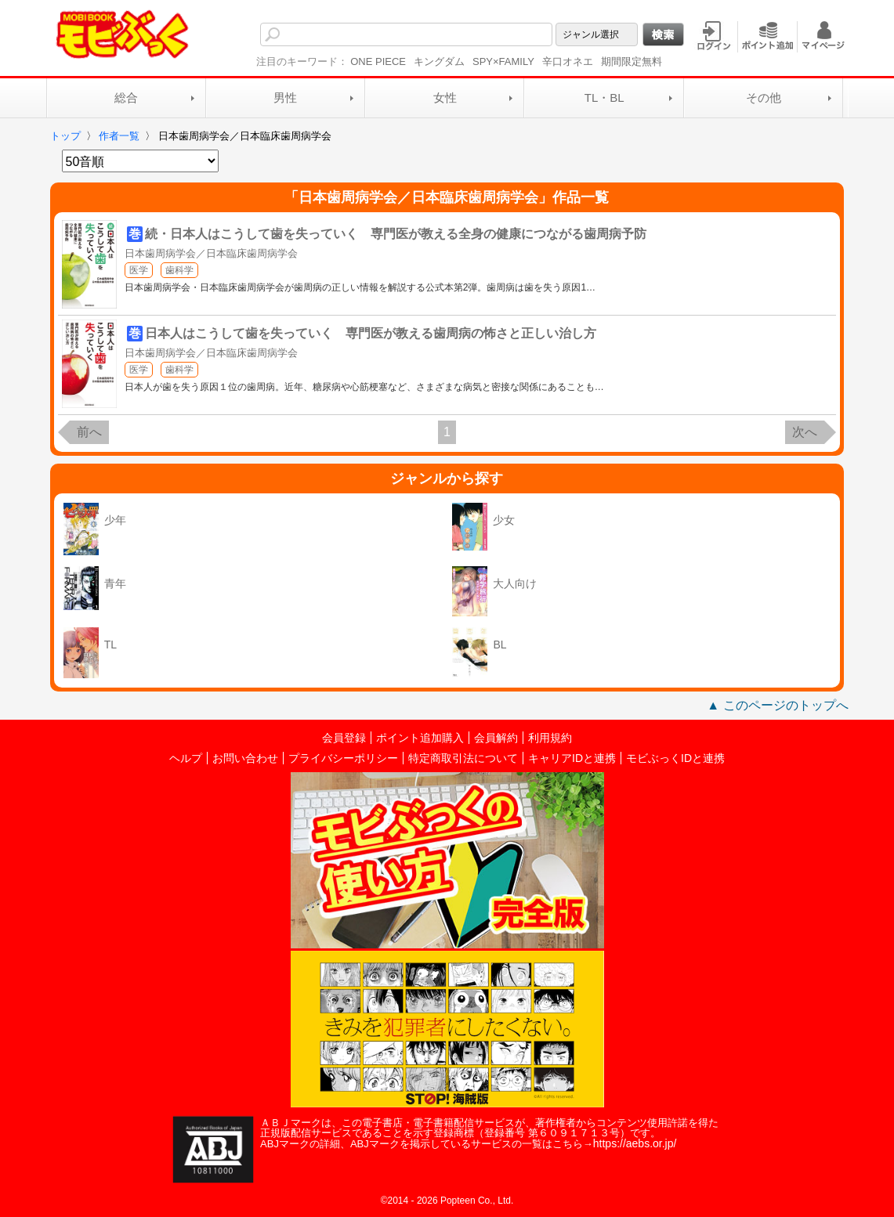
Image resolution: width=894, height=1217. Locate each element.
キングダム (439, 61)
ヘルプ (185, 758)
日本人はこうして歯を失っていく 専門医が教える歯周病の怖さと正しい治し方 (370, 333)
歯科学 (179, 270)
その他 (763, 97)
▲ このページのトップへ (777, 705)
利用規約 (550, 737)
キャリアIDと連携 (572, 758)
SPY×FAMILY (503, 61)
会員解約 (496, 737)
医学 (138, 270)
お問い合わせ (245, 758)
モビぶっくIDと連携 (675, 758)
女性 (445, 97)
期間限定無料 (631, 61)
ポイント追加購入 (420, 737)
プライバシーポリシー (343, 758)
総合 (126, 97)
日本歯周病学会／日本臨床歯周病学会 (211, 253)
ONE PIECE (378, 61)
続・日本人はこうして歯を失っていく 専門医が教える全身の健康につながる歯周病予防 (395, 233)
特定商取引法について (463, 758)
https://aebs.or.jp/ (635, 1143)
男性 (285, 97)
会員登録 (344, 737)
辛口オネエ (567, 61)
